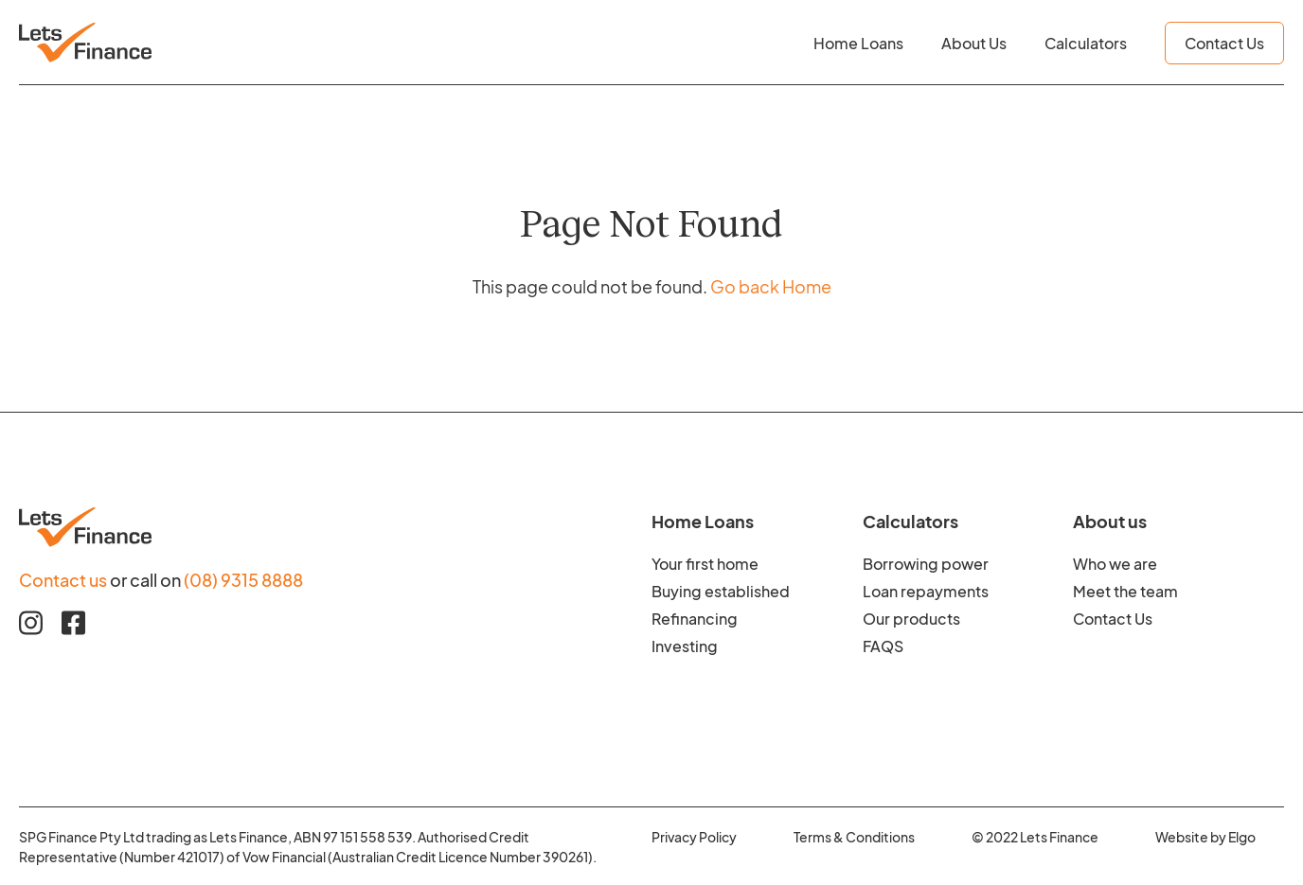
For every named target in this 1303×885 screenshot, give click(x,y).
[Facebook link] (73, 623)
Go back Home (770, 285)
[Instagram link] (31, 623)
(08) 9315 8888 (243, 578)
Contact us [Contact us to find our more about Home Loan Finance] (63, 578)
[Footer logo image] (335, 527)
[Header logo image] (85, 42)
